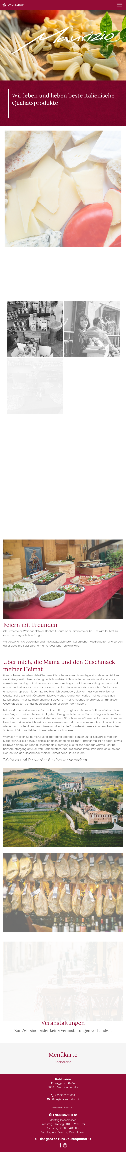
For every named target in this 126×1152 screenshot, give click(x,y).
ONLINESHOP (12, 5)
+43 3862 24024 (63, 1095)
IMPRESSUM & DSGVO (62, 1107)
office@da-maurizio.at (63, 1099)
